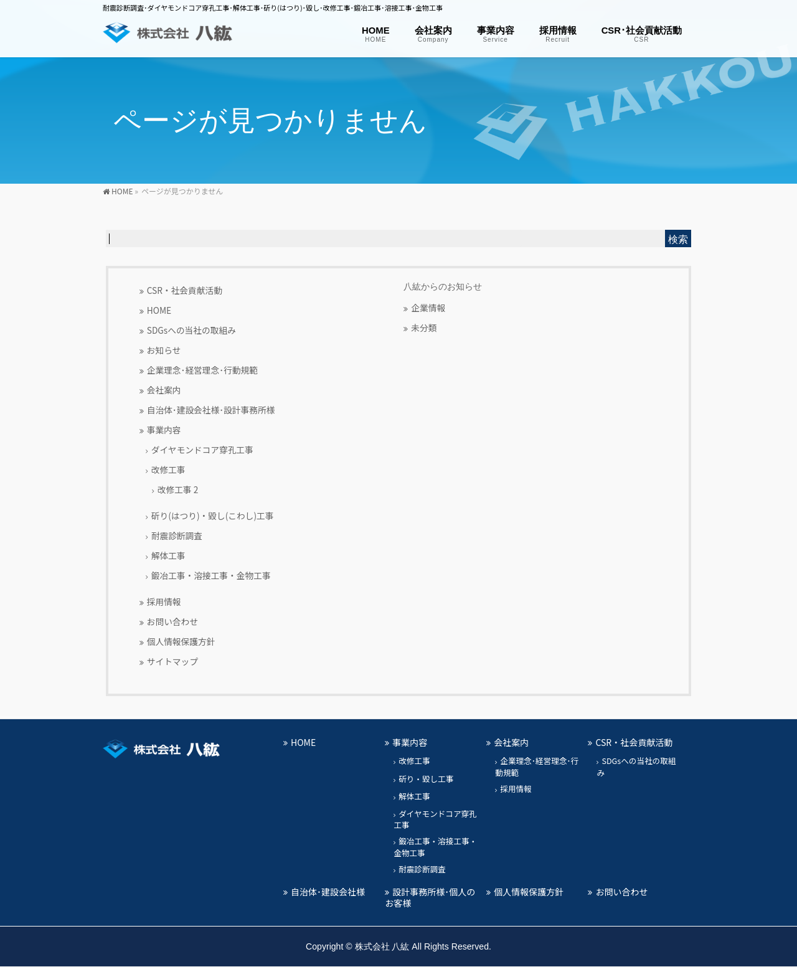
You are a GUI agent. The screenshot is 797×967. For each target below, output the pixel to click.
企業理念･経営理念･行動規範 (202, 370)
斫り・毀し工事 (425, 779)
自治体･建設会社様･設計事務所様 (211, 409)
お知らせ (164, 350)
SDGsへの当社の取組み (191, 330)
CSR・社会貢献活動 (184, 290)
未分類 (423, 327)
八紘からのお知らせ (442, 286)
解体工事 (168, 555)
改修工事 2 (178, 489)
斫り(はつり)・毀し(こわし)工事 (212, 515)
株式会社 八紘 (382, 946)
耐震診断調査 (176, 535)
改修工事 (168, 469)
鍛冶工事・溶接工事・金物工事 (211, 575)
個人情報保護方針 (181, 641)
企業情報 (428, 307)
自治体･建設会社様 (328, 891)
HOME (159, 310)
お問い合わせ (172, 621)
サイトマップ (172, 661)
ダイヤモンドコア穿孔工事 (202, 449)
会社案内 (164, 390)
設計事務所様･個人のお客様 (430, 897)
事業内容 (164, 429)
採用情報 (164, 601)
